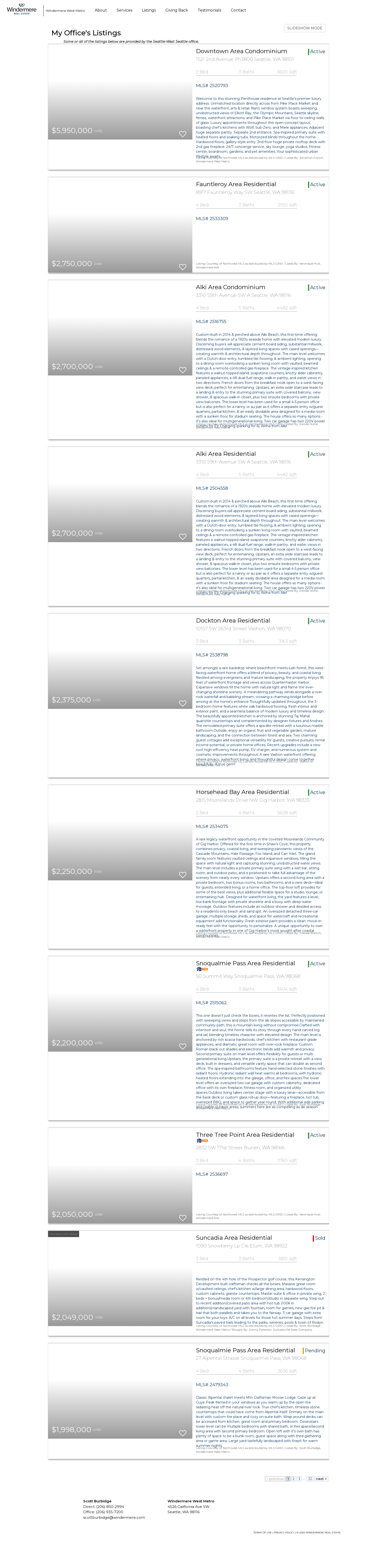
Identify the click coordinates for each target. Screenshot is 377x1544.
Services (124, 10)
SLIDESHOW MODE (304, 28)
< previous (274, 1479)
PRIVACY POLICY (284, 1532)
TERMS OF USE (262, 1532)
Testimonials (209, 10)
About (101, 10)
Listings (149, 10)
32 (310, 1479)
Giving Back (176, 10)
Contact (238, 10)
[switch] (183, 132)
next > (321, 1479)
